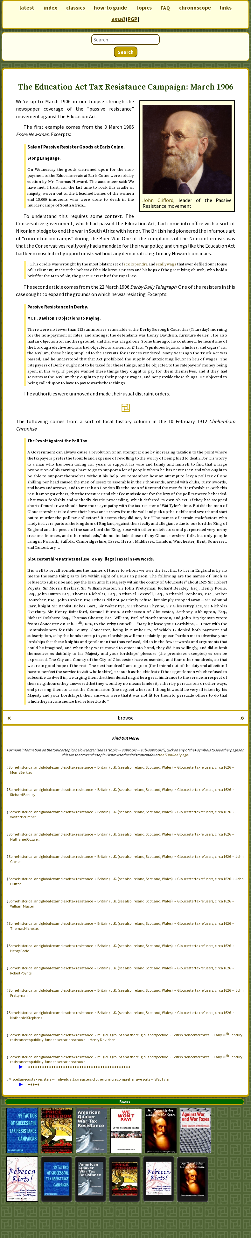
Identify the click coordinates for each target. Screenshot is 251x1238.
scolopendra (136, 264)
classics (75, 7)
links (226, 7)
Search (126, 52)
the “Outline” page (173, 754)
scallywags (166, 264)
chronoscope (195, 7)
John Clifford (158, 200)
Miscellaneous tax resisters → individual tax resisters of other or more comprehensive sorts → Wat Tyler (89, 1079)
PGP (132, 19)
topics (144, 7)
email (118, 19)
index (50, 7)
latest (26, 7)
